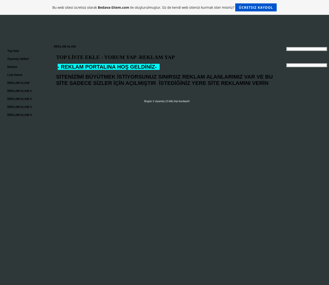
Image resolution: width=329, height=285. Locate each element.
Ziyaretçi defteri (18, 59)
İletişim (12, 67)
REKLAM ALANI (18, 83)
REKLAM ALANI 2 (19, 99)
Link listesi (14, 75)
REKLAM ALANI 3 (19, 107)
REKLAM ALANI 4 (19, 115)
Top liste (13, 51)
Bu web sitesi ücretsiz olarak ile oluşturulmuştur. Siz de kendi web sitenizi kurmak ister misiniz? (164, 7)
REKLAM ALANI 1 (19, 91)
